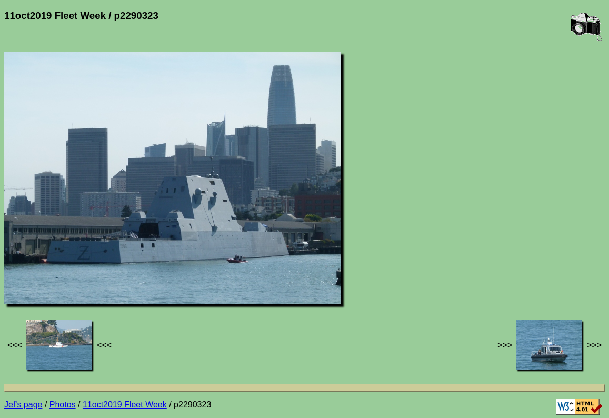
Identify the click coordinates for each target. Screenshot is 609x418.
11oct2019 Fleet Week (125, 404)
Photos (62, 404)
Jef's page (23, 404)
